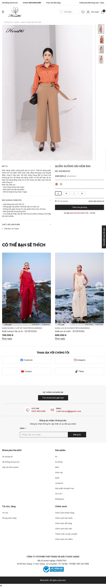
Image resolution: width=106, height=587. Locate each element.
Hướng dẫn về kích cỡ (96, 201)
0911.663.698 (39, 411)
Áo (56, 457)
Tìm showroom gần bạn (53, 398)
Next (99, 285)
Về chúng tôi (7, 457)
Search (61, 11)
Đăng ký (77, 434)
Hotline (32, 3)
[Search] (69, 12)
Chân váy (59, 473)
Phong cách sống (9, 518)
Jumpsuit (59, 483)
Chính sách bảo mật (63, 529)
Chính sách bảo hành (63, 518)
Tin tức (5, 513)
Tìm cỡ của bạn (61, 201)
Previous (7, 285)
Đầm (57, 467)
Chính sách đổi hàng (63, 523)
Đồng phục (59, 499)
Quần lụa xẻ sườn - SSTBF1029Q (69, 331)
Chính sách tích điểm (64, 539)
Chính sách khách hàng (64, 513)
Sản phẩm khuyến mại (64, 488)
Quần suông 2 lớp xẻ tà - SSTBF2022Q (19, 331)
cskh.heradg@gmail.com (68, 411)
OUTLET (58, 494)
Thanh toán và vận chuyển (66, 534)
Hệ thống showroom (10, 3)
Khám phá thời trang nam (92, 3)
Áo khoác (59, 462)
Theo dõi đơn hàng (53, 3)
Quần (57, 478)
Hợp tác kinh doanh (10, 467)
